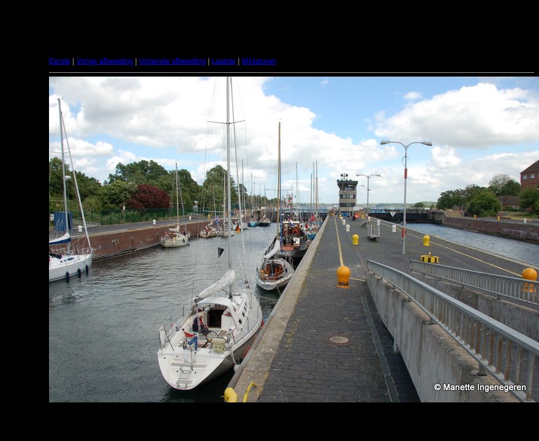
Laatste (224, 61)
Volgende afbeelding (172, 61)
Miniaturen (259, 61)
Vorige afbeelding (104, 61)
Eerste (59, 61)
